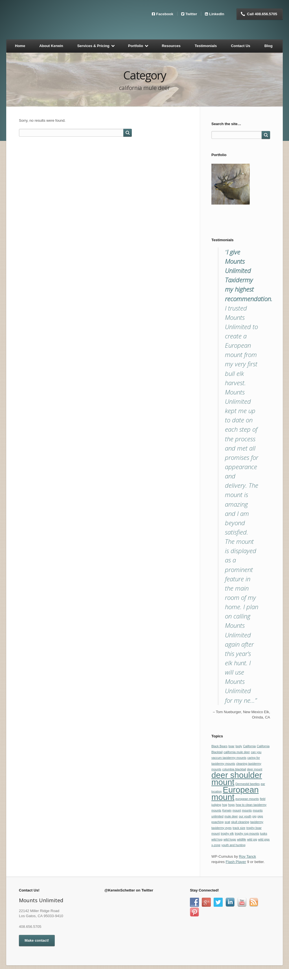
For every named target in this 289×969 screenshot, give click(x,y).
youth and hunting (234, 845)
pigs (260, 816)
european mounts (247, 799)
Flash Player (236, 862)
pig (254, 816)
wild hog (216, 839)
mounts (247, 810)
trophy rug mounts (247, 833)
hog (224, 804)
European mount (235, 793)
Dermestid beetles (247, 784)
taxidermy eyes (221, 828)
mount (237, 810)
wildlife (241, 839)
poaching (217, 822)
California (249, 746)
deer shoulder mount (236, 778)
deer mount (254, 769)
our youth (245, 816)
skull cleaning (240, 822)
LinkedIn (216, 14)
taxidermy (256, 822)
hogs (231, 804)
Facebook (164, 14)
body (238, 746)
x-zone (215, 845)
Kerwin (227, 810)
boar (231, 746)
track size (239, 828)
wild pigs (264, 839)
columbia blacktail (234, 769)
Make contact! (37, 940)
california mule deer (237, 752)
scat (227, 822)
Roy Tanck (247, 856)
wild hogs (230, 839)
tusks (263, 833)
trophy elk (227, 833)
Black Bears (219, 746)
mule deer (231, 816)
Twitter (191, 14)
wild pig (252, 839)
